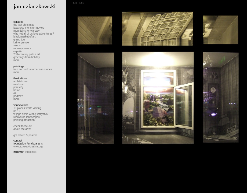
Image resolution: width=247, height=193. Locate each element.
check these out (22, 126)
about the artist (22, 129)
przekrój (18, 87)
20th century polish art (26, 54)
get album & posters (25, 135)
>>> (81, 3)
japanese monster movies (28, 27)
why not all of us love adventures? (33, 33)
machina (18, 84)
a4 (14, 93)
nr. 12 (16, 111)
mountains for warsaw (26, 30)
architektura (20, 81)
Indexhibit (31, 151)
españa (17, 51)
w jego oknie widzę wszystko (30, 114)
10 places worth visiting (27, 108)
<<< (74, 3)
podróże (18, 96)
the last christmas (23, 24)
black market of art (24, 36)
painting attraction (24, 119)
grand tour (19, 39)
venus (17, 45)
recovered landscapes (26, 117)
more (16, 60)
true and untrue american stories (32, 69)
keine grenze (21, 42)
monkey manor (22, 48)
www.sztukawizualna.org (28, 146)
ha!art (16, 90)
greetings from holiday (26, 57)
